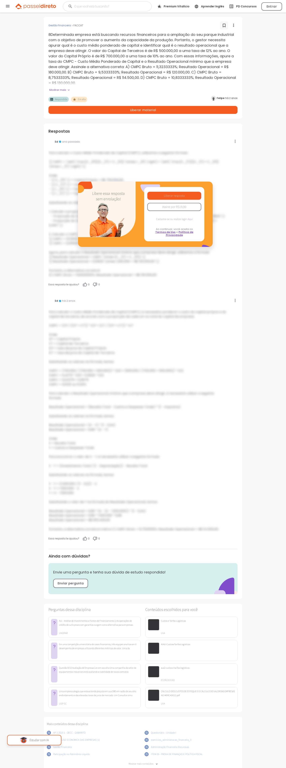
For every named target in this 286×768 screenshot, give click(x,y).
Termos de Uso (165, 222)
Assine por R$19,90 (174, 196)
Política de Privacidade (179, 223)
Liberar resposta (174, 185)
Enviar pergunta (71, 573)
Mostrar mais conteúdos (143, 753)
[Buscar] (105, 6)
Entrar (272, 6)
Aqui (190, 209)
